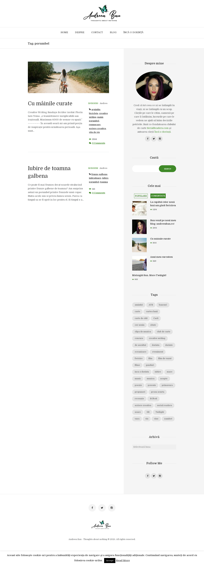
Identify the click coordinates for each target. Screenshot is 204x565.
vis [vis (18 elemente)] (147, 426)
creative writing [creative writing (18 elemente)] (157, 339)
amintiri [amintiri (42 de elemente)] (139, 305)
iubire (105, 178)
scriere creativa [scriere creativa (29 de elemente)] (143, 412)
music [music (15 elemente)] (161, 379)
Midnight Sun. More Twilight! (149, 275)
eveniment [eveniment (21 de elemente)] (140, 359)
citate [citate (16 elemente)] (153, 325)
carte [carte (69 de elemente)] (137, 312)
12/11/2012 (93, 168)
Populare (141, 196)
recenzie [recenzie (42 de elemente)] (139, 406)
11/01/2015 (93, 103)
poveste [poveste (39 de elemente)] (139, 392)
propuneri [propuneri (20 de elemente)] (140, 399)
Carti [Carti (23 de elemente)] (156, 319)
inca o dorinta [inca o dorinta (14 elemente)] (156, 372)
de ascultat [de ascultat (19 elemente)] (140, 345)
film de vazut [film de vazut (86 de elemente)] (141, 365)
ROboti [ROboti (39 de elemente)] (153, 406)
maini (100, 117)
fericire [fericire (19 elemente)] (156, 359)
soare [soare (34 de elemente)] (138, 419)
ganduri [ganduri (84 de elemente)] (139, 372)
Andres (103, 103)
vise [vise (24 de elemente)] (157, 426)
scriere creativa (97, 128)
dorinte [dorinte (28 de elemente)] (138, 352)
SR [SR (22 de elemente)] (148, 419)
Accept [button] (109, 560)
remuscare (95, 124)
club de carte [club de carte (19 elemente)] (164, 332)
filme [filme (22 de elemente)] (157, 365)
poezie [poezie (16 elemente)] (165, 386)
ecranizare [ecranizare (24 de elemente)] (154, 352)
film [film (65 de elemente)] (168, 359)
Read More (123, 560)
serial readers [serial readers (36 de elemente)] (165, 412)
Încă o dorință (162, 131)
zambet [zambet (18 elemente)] (139, 433)
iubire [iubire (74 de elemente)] (138, 379)
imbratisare (95, 178)
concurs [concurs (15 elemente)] (139, 339)
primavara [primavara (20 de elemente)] (154, 392)
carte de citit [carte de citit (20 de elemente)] (141, 319)
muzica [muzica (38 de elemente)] (139, 386)
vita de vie (94, 132)
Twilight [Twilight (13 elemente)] (160, 419)
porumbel (94, 121)
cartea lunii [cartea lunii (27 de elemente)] (152, 312)
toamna (104, 182)
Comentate (158, 196)
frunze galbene (99, 174)
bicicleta (93, 113)
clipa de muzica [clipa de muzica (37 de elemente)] (143, 332)
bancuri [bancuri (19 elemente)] (163, 305)
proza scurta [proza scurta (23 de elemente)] (158, 399)
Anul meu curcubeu (161, 257)
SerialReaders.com (157, 128)
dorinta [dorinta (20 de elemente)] (156, 345)
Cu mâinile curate (52, 103)
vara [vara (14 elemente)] (137, 426)
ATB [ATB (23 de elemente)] (151, 305)
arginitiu (95, 109)
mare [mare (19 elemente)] (150, 379)
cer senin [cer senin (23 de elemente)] (140, 325)
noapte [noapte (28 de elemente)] (152, 386)
